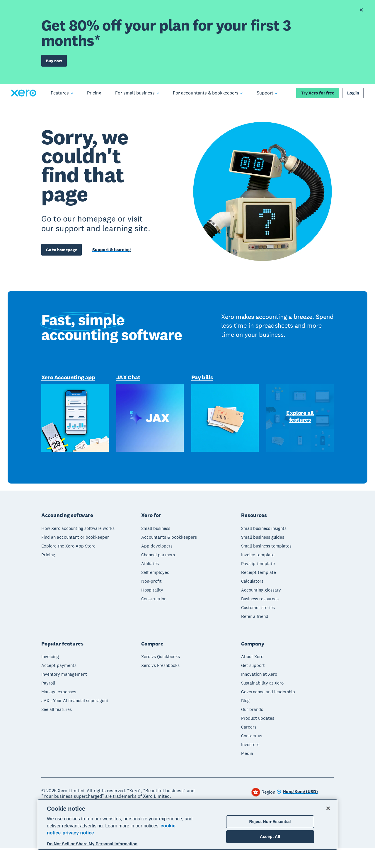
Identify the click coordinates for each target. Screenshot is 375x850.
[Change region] (297, 793)
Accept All (270, 836)
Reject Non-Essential (270, 821)
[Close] (328, 808)
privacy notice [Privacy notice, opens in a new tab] (78, 832)
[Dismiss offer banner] (360, 10)
